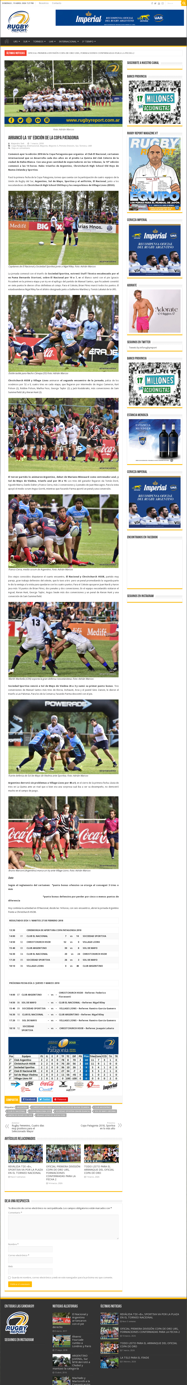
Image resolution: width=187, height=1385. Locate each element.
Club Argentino (102, 1107)
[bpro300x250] (155, 102)
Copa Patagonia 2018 (40, 1111)
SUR (25, 41)
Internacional (33, 146)
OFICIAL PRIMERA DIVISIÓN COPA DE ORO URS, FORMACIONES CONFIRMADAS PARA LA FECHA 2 (63, 1173)
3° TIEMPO (87, 41)
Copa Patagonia (18, 146)
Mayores (44, 146)
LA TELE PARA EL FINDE (134, 1357)
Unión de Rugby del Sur (20, 1115)
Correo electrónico (18, 1255)
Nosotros (43, 3)
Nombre (13, 1244)
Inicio (6, 41)
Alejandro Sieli (17, 143)
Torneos (83, 146)
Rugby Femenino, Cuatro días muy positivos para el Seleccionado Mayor (30, 1127)
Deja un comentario (21, 148)
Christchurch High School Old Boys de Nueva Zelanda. (61, 1107)
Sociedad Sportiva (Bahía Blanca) (73, 1111)
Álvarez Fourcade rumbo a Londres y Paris (81, 1341)
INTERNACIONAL (67, 41)
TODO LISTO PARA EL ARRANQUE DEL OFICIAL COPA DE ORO (99, 1170)
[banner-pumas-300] (155, 250)
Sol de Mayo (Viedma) (105, 1111)
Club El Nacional (16, 1111)
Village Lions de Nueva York (51, 1115)
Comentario (15, 1212)
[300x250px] (155, 440)
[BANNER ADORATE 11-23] (155, 310)
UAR (51, 41)
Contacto (56, 3)
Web (10, 1266)
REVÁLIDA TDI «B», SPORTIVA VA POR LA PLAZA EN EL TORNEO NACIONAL (69, 53)
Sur (76, 146)
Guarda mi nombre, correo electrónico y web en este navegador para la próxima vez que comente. (62, 1277)
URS (16, 41)
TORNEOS (38, 41)
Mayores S (53, 146)
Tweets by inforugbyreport (143, 347)
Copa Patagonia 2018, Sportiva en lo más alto (97, 1126)
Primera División (66, 146)
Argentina (22, 1107)
